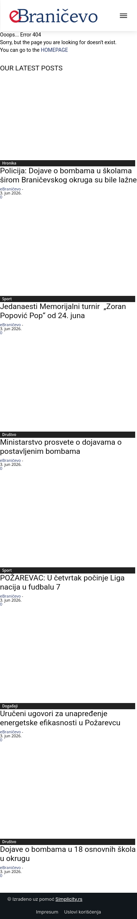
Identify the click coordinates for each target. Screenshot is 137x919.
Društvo (9, 434)
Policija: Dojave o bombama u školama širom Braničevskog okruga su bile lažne (68, 175)
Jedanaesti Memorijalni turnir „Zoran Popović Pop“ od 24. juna (63, 311)
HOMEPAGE (54, 50)
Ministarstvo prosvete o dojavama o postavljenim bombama (61, 447)
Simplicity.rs (69, 899)
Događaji (10, 705)
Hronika (9, 163)
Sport (7, 298)
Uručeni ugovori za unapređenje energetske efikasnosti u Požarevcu (60, 718)
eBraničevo (10, 189)
